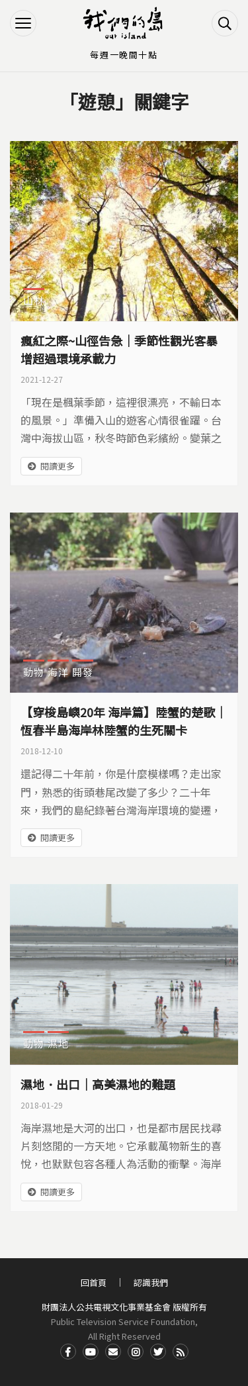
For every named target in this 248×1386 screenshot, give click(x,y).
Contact (113, 1352)
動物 (33, 672)
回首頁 (93, 1282)
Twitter (158, 1352)
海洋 (58, 672)
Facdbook (68, 1352)
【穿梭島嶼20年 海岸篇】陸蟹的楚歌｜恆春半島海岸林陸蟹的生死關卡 (124, 720)
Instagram (136, 1352)
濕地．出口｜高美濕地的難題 (98, 1084)
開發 (82, 672)
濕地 (58, 1043)
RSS (180, 1352)
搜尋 (225, 23)
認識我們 (151, 1282)
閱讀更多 (57, 466)
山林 (33, 300)
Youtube (91, 1352)
